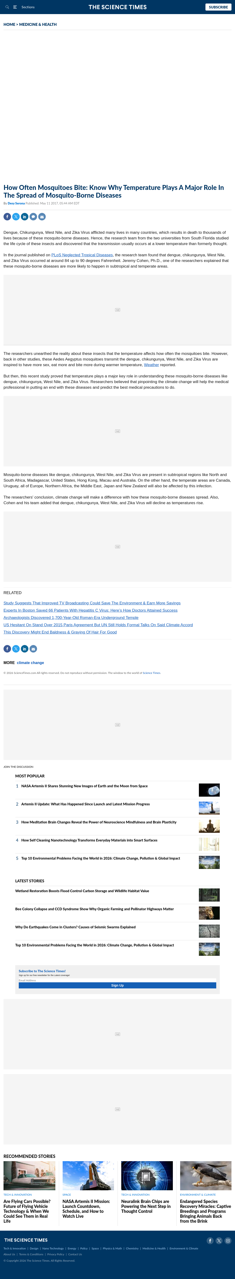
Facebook (7, 216)
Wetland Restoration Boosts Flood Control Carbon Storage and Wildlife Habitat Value (82, 891)
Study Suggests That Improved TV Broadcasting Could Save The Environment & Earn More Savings (92, 603)
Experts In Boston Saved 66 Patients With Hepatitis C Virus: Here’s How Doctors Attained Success (91, 610)
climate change (30, 663)
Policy (83, 1248)
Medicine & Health (154, 1248)
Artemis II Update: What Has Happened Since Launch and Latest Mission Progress (85, 804)
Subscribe (218, 7)
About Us (9, 1254)
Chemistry (132, 1248)
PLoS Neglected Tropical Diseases (82, 255)
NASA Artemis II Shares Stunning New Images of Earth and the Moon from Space (84, 786)
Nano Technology (53, 1248)
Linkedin (24, 216)
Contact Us (75, 1254)
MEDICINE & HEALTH (38, 24)
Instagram (227, 1240)
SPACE (67, 1194)
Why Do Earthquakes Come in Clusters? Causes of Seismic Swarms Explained (75, 927)
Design (34, 1248)
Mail (42, 216)
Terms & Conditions (31, 1254)
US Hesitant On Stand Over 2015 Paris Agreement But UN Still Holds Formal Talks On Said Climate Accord (98, 625)
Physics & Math (112, 1248)
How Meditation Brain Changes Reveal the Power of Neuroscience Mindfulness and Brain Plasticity (99, 822)
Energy (72, 1248)
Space (95, 1248)
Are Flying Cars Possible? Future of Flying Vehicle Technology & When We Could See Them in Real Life (27, 1211)
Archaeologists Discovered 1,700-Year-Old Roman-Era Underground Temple (71, 617)
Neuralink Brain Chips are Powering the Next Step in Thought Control (146, 1206)
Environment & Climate (184, 1248)
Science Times (151, 673)
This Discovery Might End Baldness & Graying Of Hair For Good (60, 632)
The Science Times (118, 7)
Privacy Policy (55, 1254)
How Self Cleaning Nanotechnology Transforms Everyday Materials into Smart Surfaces (89, 840)
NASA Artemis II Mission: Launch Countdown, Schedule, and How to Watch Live (86, 1209)
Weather (151, 365)
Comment (33, 216)
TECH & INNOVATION (18, 1194)
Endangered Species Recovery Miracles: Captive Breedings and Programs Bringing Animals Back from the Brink (205, 1211)
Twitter (16, 216)
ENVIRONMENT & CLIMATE (198, 1194)
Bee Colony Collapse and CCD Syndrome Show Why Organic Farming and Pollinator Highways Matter (94, 909)
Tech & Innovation (15, 1248)
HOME (9, 24)
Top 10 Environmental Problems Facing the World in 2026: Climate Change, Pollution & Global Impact (100, 858)
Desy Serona (17, 203)
